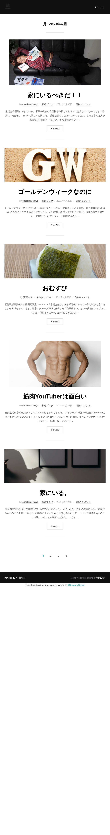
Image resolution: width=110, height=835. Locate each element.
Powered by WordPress (14, 578)
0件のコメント (83, 104)
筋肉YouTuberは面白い (55, 396)
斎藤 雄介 (28, 297)
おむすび (55, 288)
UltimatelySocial (76, 585)
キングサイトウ (44, 297)
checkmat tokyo (30, 104)
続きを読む (57, 128)
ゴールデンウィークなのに (55, 191)
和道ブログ (47, 104)
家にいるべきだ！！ (54, 95)
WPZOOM (101, 578)
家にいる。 (55, 493)
